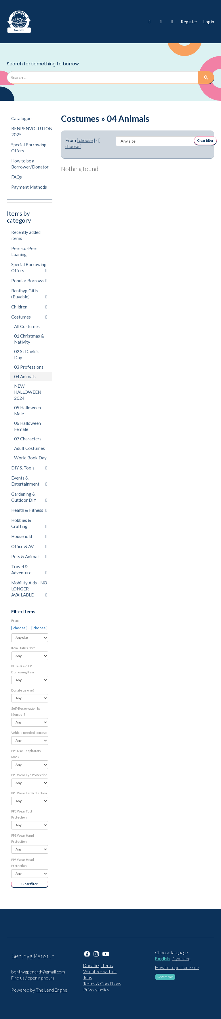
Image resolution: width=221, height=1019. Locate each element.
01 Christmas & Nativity (29, 338)
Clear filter (29, 884)
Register (189, 21)
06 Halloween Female (27, 426)
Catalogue (21, 118)
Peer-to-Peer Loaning (24, 251)
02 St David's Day (26, 354)
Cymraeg (181, 958)
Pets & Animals (29, 556)
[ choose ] (19, 628)
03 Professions (28, 367)
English (162, 958)
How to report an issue (177, 967)
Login (208, 21)
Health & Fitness (29, 510)
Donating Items (98, 965)
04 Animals (25, 376)
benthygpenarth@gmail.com (38, 971)
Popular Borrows (29, 280)
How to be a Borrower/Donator (30, 163)
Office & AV (29, 546)
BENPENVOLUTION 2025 (31, 131)
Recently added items (26, 235)
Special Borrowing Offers (29, 147)
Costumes (29, 316)
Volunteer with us (100, 971)
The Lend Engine (51, 990)
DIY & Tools (29, 467)
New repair (165, 977)
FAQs (16, 176)
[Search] (206, 77)
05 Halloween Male (27, 410)
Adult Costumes (29, 448)
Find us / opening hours (32, 977)
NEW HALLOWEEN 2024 (27, 392)
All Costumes (27, 326)
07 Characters (27, 438)
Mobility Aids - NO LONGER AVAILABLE (29, 588)
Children (29, 306)
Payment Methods (29, 187)
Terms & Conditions (102, 983)
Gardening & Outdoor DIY (29, 497)
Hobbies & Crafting (29, 523)
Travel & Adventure (29, 569)
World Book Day (30, 457)
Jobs (87, 977)
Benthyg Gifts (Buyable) (29, 293)
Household (29, 536)
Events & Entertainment (29, 480)
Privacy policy (96, 989)
